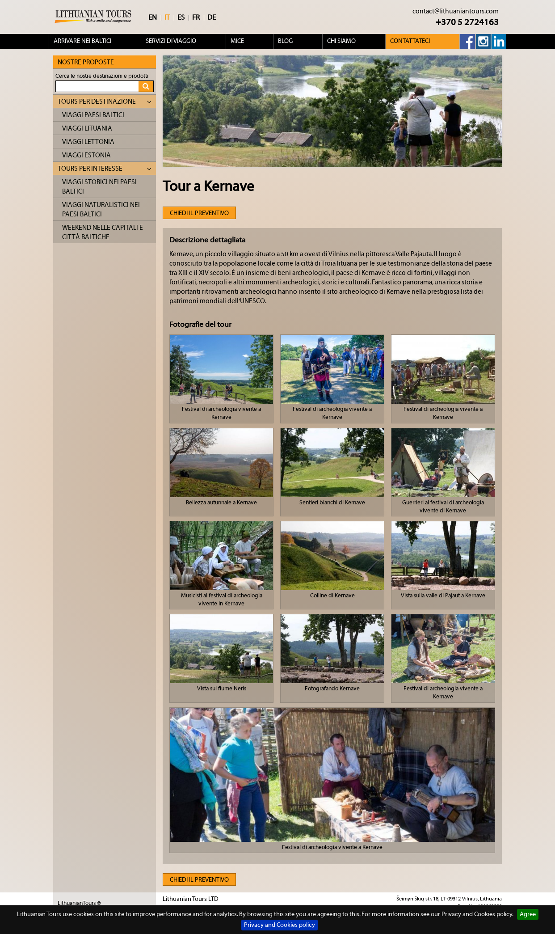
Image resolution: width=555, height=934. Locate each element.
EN (152, 17)
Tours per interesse (104, 168)
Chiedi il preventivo (199, 213)
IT (167, 17)
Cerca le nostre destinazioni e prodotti (101, 75)
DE (211, 17)
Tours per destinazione (104, 101)
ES (181, 17)
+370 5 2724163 (467, 22)
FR (196, 17)
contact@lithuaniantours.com (455, 11)
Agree (528, 914)
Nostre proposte (86, 62)
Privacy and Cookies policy (279, 925)
